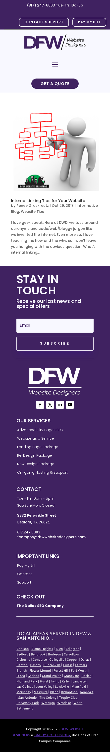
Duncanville (51, 665)
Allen (59, 649)
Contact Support (43, 22)
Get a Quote (55, 84)
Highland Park (26, 682)
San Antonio (27, 698)
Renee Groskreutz (32, 205)
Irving (55, 682)
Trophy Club (68, 698)
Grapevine (71, 676)
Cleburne (23, 660)
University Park (27, 703)
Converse (40, 660)
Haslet (86, 676)
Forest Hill (61, 671)
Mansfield (78, 687)
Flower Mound (40, 671)
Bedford (22, 655)
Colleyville (56, 660)
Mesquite (41, 692)
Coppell (72, 660)
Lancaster (79, 682)
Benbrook (38, 655)
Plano (54, 692)
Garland (33, 676)
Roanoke (86, 692)
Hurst (44, 682)
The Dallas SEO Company (40, 605)
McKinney (23, 692)
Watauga (48, 703)
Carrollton (71, 655)
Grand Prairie (51, 676)
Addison (22, 649)
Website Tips (32, 211)
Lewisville (62, 687)
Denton (22, 665)
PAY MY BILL (89, 22)
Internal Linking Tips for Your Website (48, 201)
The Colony (47, 698)
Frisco (20, 676)
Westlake (64, 703)
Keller (66, 682)
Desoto (35, 665)
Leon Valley (44, 687)
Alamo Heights (42, 649)
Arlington (72, 649)
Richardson (69, 692)
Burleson (54, 655)
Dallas (85, 660)
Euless (67, 665)
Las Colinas (24, 687)
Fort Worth (79, 671)
